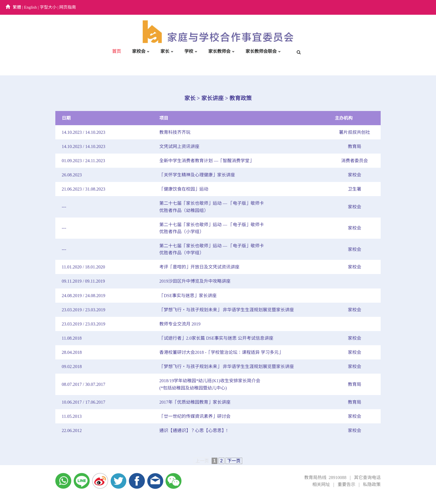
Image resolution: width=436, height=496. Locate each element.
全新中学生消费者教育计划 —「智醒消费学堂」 (206, 160)
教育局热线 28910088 (325, 477)
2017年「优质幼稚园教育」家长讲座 (195, 402)
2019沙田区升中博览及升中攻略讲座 (195, 281)
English (30, 7)
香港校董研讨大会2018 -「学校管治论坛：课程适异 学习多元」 (221, 352)
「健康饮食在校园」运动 (183, 189)
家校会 (138, 51)
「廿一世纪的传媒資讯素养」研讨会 (195, 416)
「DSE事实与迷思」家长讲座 (188, 295)
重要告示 (346, 484)
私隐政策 (372, 484)
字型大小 (48, 7)
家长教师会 (219, 51)
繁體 (17, 7)
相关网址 (321, 484)
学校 (188, 51)
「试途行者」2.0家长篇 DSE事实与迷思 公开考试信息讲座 (216, 338)
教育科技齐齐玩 (174, 132)
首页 (116, 51)
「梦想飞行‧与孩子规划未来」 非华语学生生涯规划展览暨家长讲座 (226, 309)
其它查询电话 (367, 477)
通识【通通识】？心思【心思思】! (193, 430)
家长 (164, 51)
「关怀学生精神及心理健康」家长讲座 (197, 174)
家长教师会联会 (261, 51)
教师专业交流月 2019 (179, 324)
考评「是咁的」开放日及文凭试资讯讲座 (199, 267)
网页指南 (67, 7)
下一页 (234, 460)
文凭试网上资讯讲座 (179, 146)
